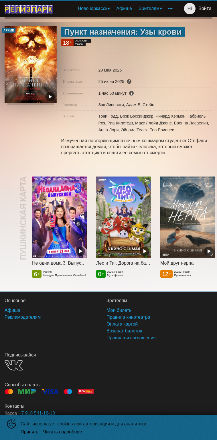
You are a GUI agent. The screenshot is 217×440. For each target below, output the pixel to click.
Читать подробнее (62, 431)
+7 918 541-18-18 (37, 413)
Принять (30, 431)
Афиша (124, 8)
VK (14, 365)
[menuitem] (93, 8)
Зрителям (149, 8)
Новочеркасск (92, 8)
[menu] (116, 8)
